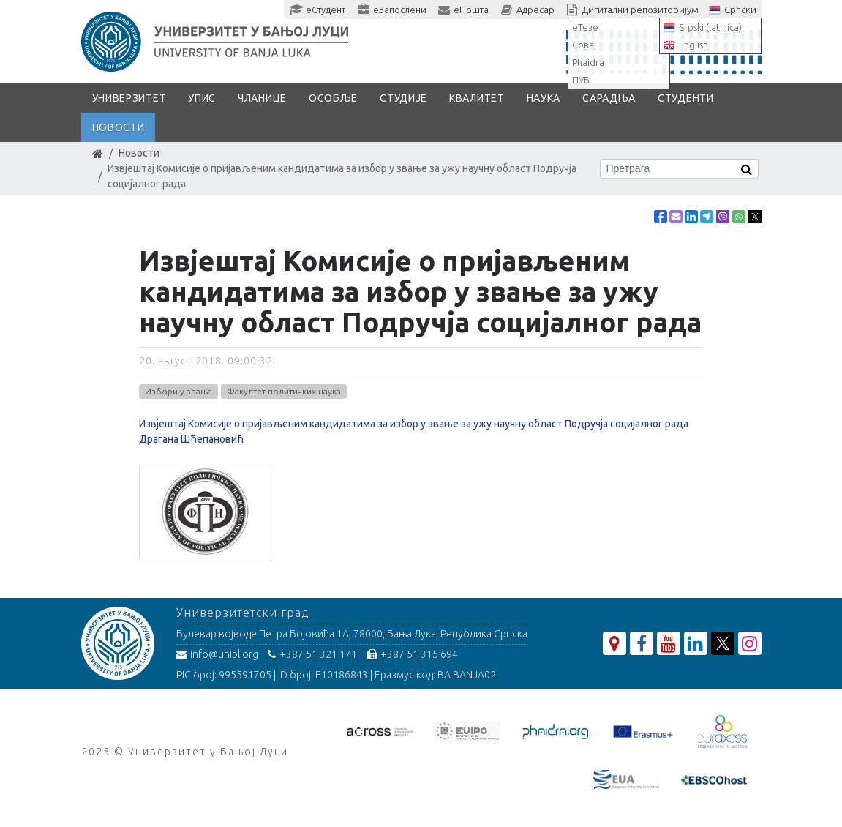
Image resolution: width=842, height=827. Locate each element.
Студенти (686, 98)
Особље (333, 98)
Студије (403, 98)
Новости (118, 127)
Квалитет (477, 98)
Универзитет (129, 98)
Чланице (262, 98)
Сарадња (609, 98)
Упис (202, 98)
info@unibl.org (217, 654)
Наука (544, 98)
